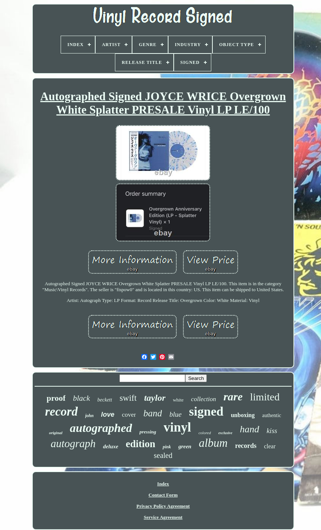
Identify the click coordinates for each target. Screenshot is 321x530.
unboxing (243, 415)
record (61, 411)
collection (203, 399)
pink (167, 446)
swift (128, 398)
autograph (73, 443)
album (213, 442)
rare (233, 396)
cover (129, 414)
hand (249, 429)
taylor (154, 398)
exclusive (225, 433)
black (81, 398)
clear (270, 446)
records (246, 445)
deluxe (110, 446)
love (108, 414)
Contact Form (162, 495)
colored (205, 432)
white (178, 400)
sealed (163, 455)
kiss (272, 431)
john (89, 415)
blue (175, 414)
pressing (147, 432)
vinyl (177, 427)
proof (55, 398)
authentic (271, 415)
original (55, 432)
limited (264, 397)
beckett (104, 400)
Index (163, 484)
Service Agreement (163, 517)
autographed (101, 428)
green (184, 446)
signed (206, 411)
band (152, 413)
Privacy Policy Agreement (163, 506)
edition (140, 443)
